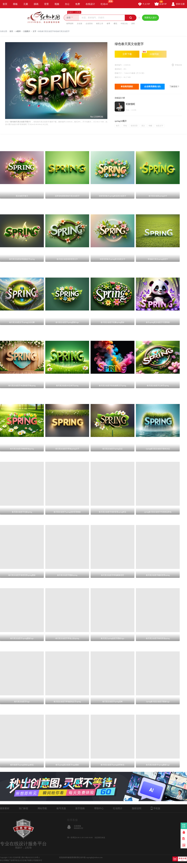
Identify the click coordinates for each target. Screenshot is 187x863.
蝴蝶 (150, 126)
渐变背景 (134, 126)
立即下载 (127, 54)
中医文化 (124, 24)
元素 (25, 4)
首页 (5, 4)
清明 (133, 24)
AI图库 (18, 31)
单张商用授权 (127, 86)
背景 (46, 4)
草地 (125, 126)
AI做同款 (150, 53)
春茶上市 (99, 24)
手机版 (155, 808)
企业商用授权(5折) (152, 86)
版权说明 (136, 808)
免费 (77, 4)
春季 (108, 24)
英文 (143, 126)
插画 (36, 4)
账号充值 (61, 808)
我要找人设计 (150, 18)
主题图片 (26, 31)
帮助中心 (99, 808)
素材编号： (119, 65)
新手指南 (80, 808)
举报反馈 (178, 65)
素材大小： (119, 77)
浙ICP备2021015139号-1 (30, 857)
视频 (56, 4)
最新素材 (4, 808)
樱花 (115, 24)
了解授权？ (174, 86)
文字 (34, 31)
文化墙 (79, 24)
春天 (118, 126)
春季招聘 (69, 24)
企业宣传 (89, 24)
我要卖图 (184, 826)
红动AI (105, 2)
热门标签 (23, 808)
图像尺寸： (119, 73)
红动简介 (117, 808)
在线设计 (90, 4)
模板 (15, 4)
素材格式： (119, 69)
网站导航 (42, 808)
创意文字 (159, 126)
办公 (67, 4)
